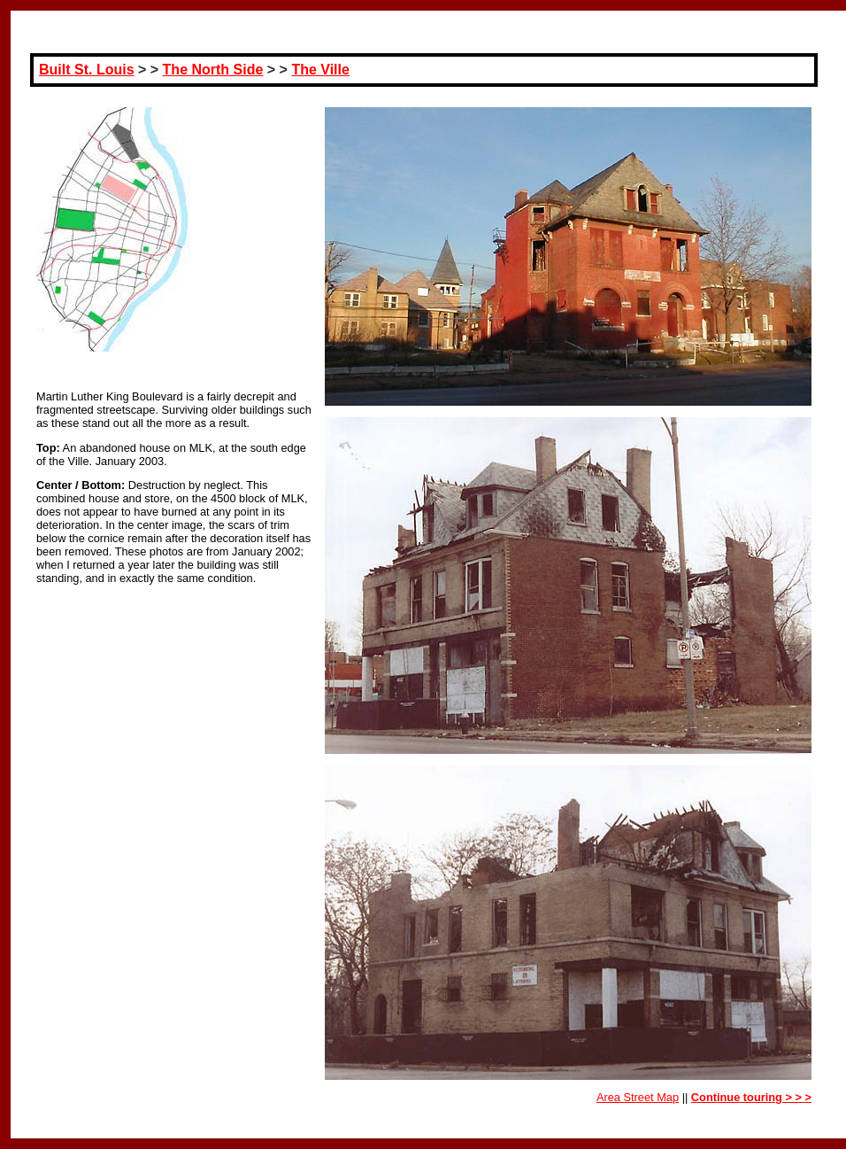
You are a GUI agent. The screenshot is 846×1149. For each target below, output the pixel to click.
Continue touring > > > (751, 1097)
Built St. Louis (87, 69)
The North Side (213, 69)
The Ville (320, 69)
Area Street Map (637, 1097)
